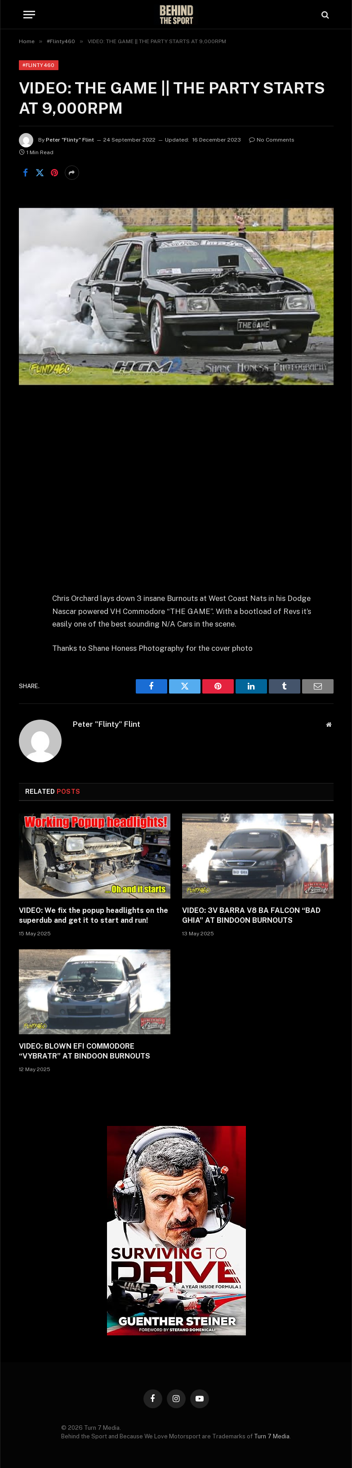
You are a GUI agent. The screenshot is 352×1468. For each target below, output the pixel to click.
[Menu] (29, 14)
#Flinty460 (38, 65)
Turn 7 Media (272, 1436)
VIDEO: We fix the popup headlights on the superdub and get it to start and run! (93, 915)
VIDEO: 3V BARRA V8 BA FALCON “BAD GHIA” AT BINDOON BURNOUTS (251, 915)
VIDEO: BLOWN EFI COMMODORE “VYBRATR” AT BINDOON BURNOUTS (84, 1051)
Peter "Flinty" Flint (70, 140)
